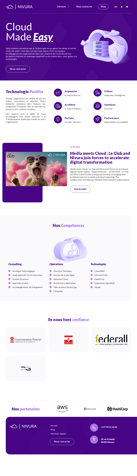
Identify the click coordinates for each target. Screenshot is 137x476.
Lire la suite (80, 189)
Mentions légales (58, 447)
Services (61, 6)
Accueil (54, 439)
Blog (103, 6)
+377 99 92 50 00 (109, 440)
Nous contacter (84, 6)
